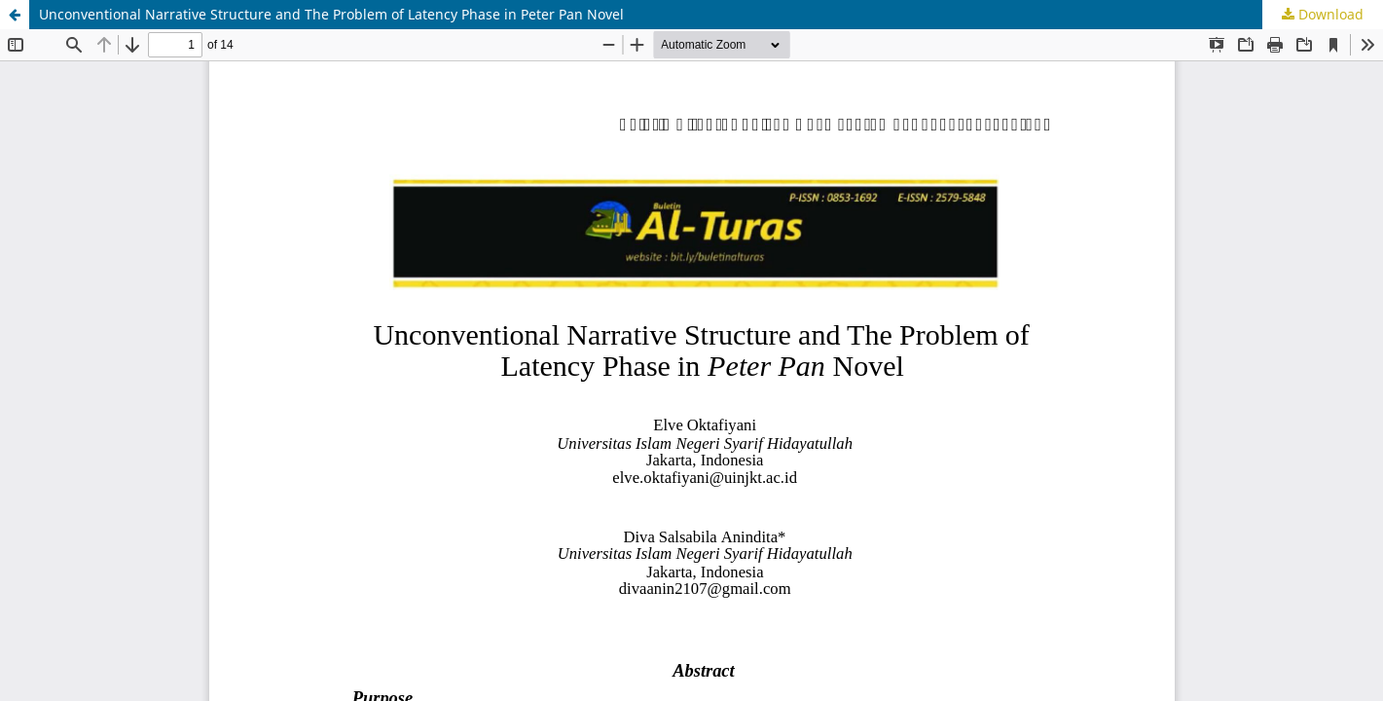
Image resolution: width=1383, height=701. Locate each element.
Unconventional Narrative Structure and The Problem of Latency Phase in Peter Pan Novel (331, 14)
